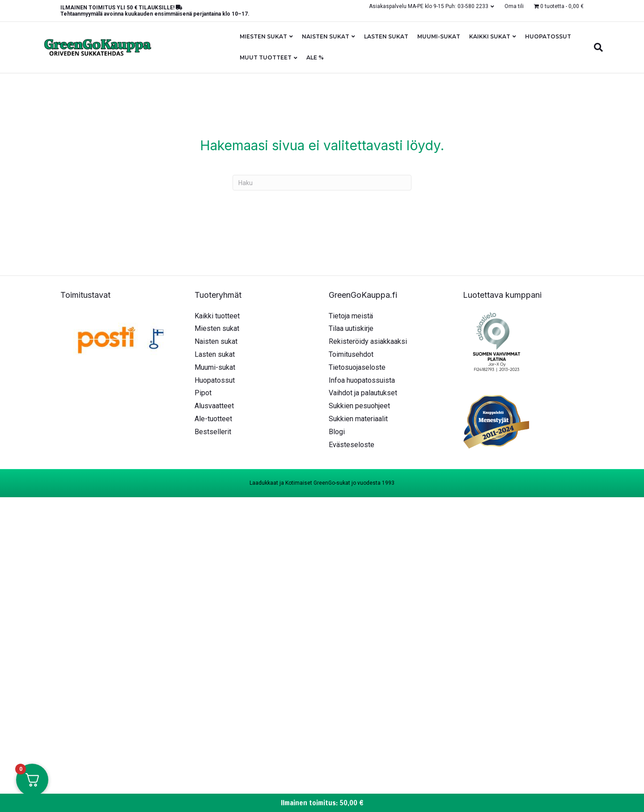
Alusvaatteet (214, 406)
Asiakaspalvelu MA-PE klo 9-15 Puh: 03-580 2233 (428, 6)
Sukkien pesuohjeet (359, 406)
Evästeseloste (351, 444)
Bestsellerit (213, 431)
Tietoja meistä (351, 316)
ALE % (315, 57)
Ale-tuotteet (213, 418)
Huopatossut (548, 36)
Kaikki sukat (489, 36)
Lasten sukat (386, 36)
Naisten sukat (325, 36)
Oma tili (514, 6)
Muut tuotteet (266, 57)
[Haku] (596, 47)
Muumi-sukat (438, 36)
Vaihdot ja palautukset (363, 393)
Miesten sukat (263, 36)
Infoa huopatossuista (362, 380)
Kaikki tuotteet (217, 316)
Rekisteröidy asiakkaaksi (368, 341)
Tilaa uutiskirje (351, 328)
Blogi (337, 431)
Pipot (203, 393)
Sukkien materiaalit (358, 418)
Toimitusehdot (351, 354)
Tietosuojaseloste (357, 367)
